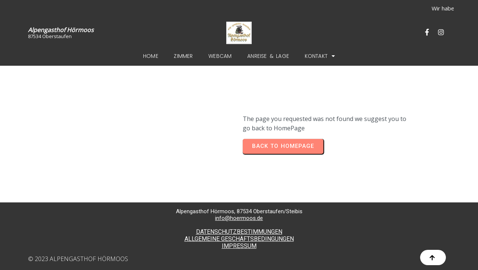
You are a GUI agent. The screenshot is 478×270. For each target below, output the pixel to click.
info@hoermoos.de (239, 218)
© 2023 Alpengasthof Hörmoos (78, 259)
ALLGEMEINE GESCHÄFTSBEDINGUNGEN (239, 238)
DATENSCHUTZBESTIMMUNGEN (239, 231)
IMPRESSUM (239, 245)
